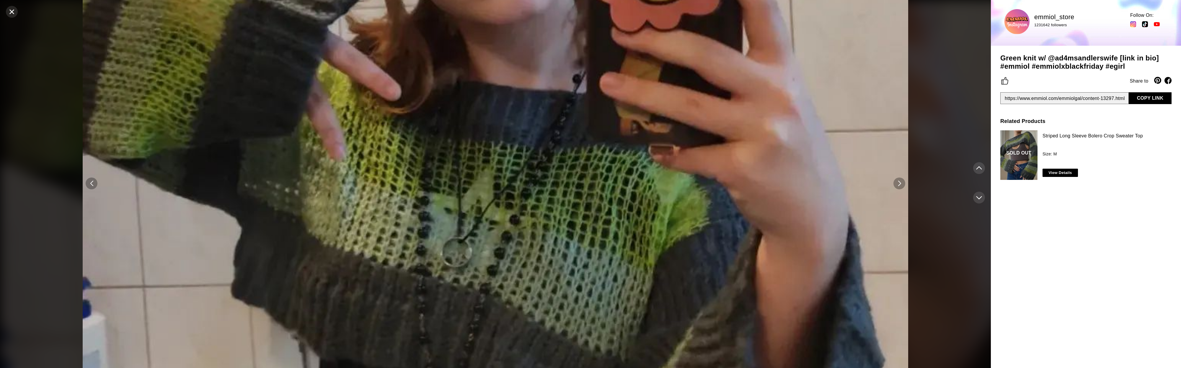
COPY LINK (1150, 98)
